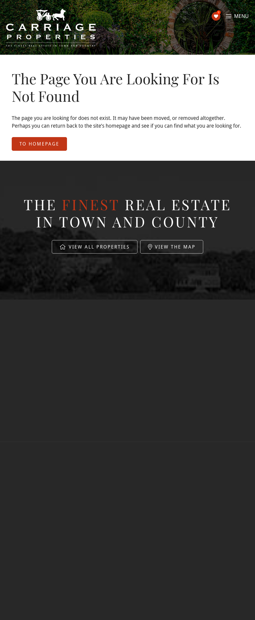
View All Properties (95, 247)
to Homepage (39, 144)
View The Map (171, 247)
